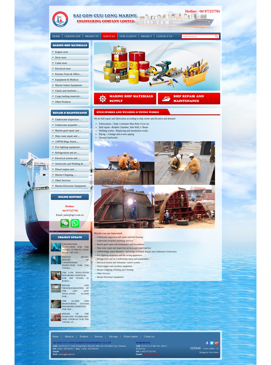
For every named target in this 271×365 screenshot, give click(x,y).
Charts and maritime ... (67, 90)
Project (146, 36)
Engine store (61, 52)
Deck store (60, 57)
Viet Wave (213, 352)
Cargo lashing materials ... (68, 96)
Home (55, 336)
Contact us (149, 336)
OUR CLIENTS (128, 36)
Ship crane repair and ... (67, 136)
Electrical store (63, 68)
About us (69, 336)
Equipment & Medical (66, 79)
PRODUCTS (92, 36)
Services (99, 336)
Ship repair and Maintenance (189, 98)
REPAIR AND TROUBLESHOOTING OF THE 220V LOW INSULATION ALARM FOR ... (75, 291)
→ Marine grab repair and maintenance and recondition (119, 244)
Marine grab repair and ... (68, 130)
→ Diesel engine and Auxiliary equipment (113, 266)
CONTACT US (164, 36)
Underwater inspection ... (68, 119)
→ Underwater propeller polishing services (113, 240)
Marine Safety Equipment (68, 85)
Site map (113, 336)
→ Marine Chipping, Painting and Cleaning (113, 269)
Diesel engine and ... (65, 169)
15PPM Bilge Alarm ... (67, 141)
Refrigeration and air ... (67, 152)
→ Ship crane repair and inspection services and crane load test (122, 248)
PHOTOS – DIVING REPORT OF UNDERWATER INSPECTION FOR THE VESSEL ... (75, 262)
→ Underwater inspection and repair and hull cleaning (118, 237)
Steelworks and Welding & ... (70, 163)
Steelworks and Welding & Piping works (128, 112)
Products (84, 336)
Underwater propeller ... (67, 125)
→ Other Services (102, 273)
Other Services (63, 180)
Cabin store (61, 63)
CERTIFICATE (72, 36)
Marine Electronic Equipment (70, 185)
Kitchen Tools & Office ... (68, 74)
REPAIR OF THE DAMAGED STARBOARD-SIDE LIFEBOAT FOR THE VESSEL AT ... (75, 317)
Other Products (63, 101)
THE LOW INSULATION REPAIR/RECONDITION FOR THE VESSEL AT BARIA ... (75, 276)
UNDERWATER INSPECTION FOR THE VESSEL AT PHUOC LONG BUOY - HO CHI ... (75, 248)
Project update (131, 336)
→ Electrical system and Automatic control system (117, 262)
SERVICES (109, 36)
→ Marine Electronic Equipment (109, 277)
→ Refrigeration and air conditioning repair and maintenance (121, 259)
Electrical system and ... (67, 158)
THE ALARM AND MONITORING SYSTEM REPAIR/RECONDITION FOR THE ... (75, 305)
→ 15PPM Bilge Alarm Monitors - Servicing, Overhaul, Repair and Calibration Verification (135, 251)
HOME (56, 36)
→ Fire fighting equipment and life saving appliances (118, 255)
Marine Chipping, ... (65, 174)
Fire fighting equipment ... (68, 147)
